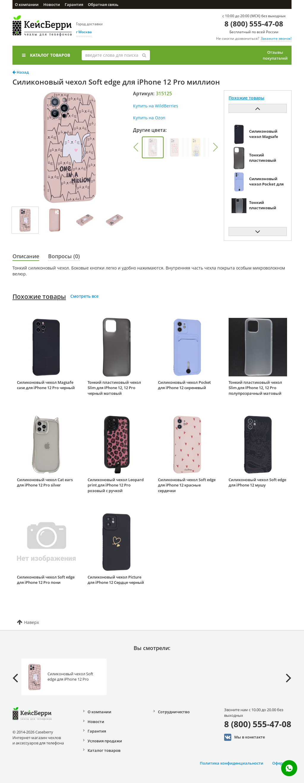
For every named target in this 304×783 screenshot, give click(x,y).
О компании (27, 4)
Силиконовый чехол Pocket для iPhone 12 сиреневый (184, 385)
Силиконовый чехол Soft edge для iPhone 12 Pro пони (46, 579)
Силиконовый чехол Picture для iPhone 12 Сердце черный (116, 579)
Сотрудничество (174, 711)
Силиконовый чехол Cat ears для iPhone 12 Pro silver (45, 482)
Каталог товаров (46, 55)
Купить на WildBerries (155, 106)
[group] (153, 147)
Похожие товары (39, 296)
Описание (25, 256)
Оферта (279, 763)
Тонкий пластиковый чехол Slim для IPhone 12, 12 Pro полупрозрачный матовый (255, 388)
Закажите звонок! (276, 38)
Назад (20, 72)
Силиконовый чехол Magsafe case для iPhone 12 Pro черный (46, 385)
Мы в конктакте (244, 737)
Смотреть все (84, 296)
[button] (135, 147)
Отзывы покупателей (275, 55)
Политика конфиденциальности (231, 763)
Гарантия (74, 4)
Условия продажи (105, 741)
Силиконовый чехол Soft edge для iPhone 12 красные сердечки (187, 485)
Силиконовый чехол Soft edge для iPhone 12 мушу (257, 482)
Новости (51, 4)
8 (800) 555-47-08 (253, 23)
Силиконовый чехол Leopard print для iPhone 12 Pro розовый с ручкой (116, 485)
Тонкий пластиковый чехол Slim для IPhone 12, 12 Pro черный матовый (114, 388)
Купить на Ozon (149, 118)
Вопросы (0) (64, 256)
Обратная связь (103, 4)
